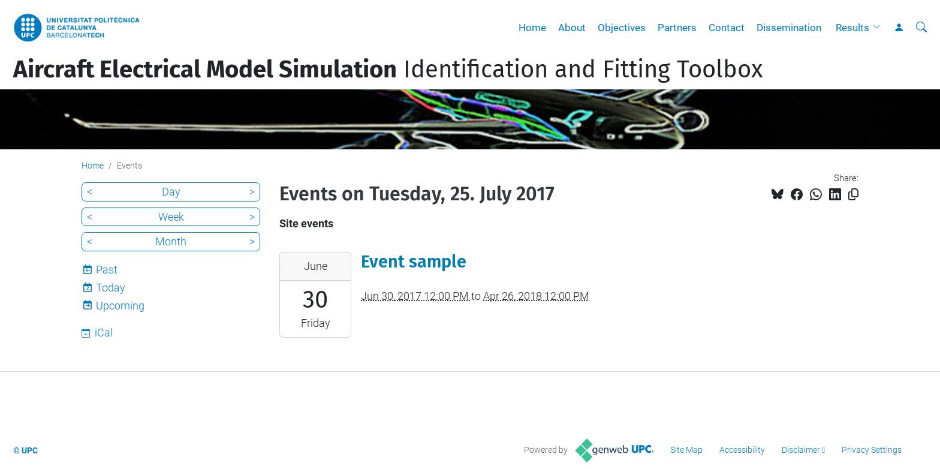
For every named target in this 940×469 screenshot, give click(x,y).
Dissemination (789, 28)
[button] (879, 27)
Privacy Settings (872, 450)
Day (171, 191)
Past (107, 269)
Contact (727, 28)
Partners (677, 28)
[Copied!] (853, 195)
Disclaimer (801, 450)
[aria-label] (921, 28)
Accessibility (742, 450)
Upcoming (120, 305)
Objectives (622, 28)
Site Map (686, 450)
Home (532, 28)
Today (110, 287)
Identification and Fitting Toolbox (388, 69)
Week (171, 217)
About (572, 28)
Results (852, 28)
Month (170, 241)
